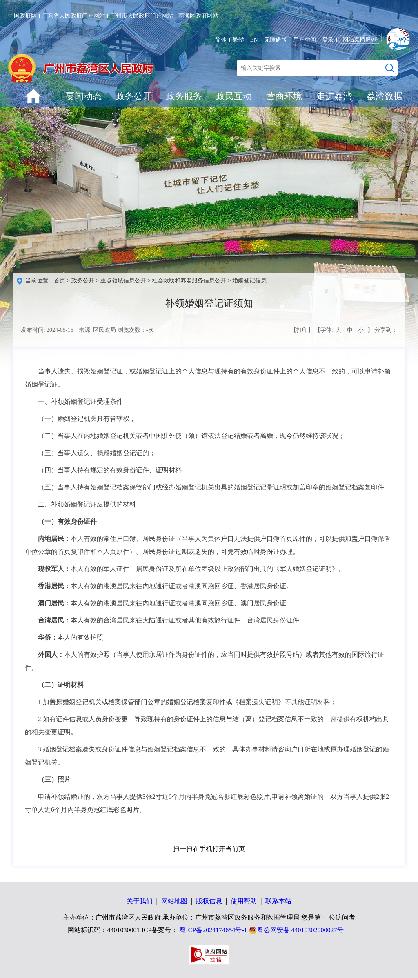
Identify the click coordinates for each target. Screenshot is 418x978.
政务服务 (184, 96)
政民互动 (234, 96)
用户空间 (304, 40)
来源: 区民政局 (97, 330)
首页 (59, 281)
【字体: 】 (344, 330)
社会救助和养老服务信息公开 (189, 281)
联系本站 (278, 901)
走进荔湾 (334, 96)
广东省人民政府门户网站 (73, 16)
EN (254, 40)
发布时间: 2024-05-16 (47, 330)
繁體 (238, 40)
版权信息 (209, 901)
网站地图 (174, 901)
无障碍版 (275, 40)
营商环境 (284, 96)
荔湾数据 (384, 96)
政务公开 (134, 96)
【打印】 (302, 330)
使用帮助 (244, 901)
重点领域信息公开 (123, 281)
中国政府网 (22, 16)
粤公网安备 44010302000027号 (300, 930)
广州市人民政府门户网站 (141, 16)
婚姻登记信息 (249, 281)
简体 (221, 40)
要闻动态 (84, 96)
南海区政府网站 (198, 16)
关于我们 (140, 901)
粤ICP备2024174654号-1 (213, 930)
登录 (328, 40)
